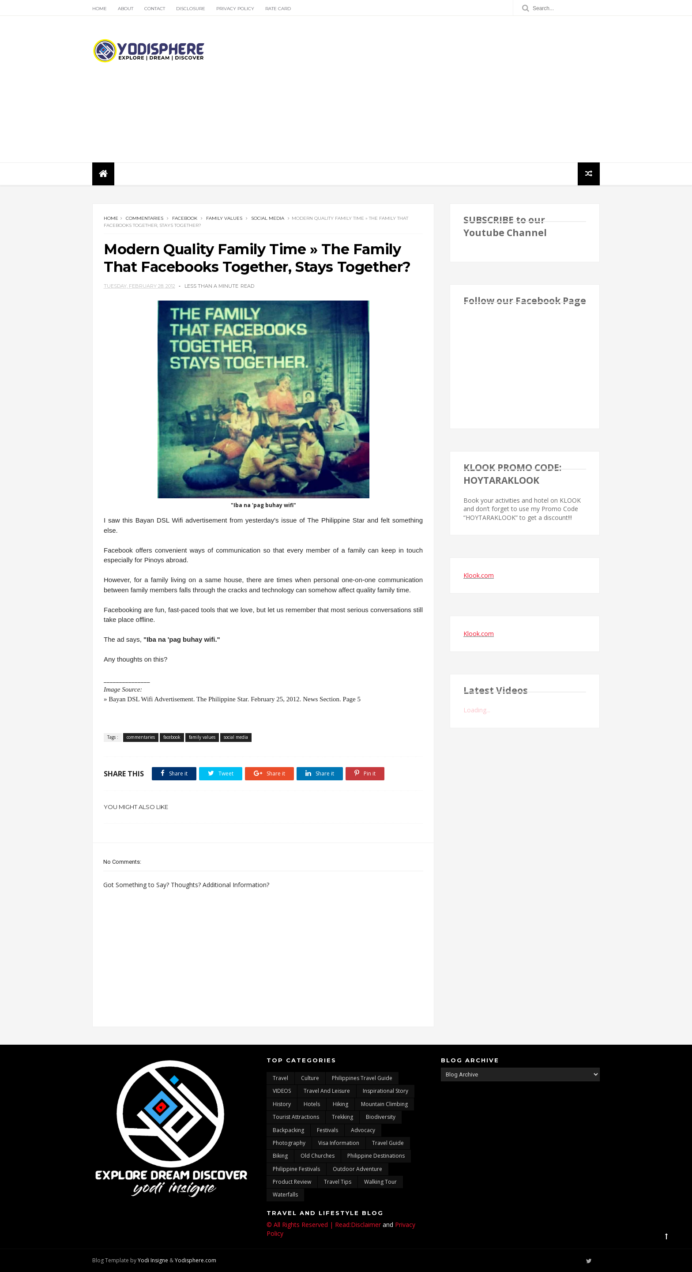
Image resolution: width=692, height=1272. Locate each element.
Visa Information (338, 1143)
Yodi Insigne (153, 1260)
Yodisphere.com (195, 1260)
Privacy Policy (235, 8)
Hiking (340, 1104)
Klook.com (478, 575)
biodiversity (380, 1117)
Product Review (292, 1181)
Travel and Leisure (327, 1091)
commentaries (144, 218)
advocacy (363, 1130)
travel (280, 1078)
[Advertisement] (439, 89)
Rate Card (278, 8)
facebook (184, 218)
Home (99, 8)
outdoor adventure (357, 1169)
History (282, 1104)
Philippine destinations (376, 1155)
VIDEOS (282, 1091)
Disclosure (190, 8)
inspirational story (385, 1091)
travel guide (388, 1143)
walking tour (380, 1181)
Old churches (318, 1155)
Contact (154, 8)
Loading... (476, 710)
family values (224, 218)
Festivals (327, 1130)
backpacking (288, 1130)
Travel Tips (337, 1181)
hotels (312, 1104)
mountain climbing (384, 1104)
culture (310, 1078)
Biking (280, 1155)
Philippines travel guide (362, 1078)
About (125, 8)
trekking (342, 1117)
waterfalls (285, 1194)
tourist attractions (296, 1117)
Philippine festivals (296, 1169)
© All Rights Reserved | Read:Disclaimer (324, 1224)
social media (267, 218)
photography (289, 1143)
